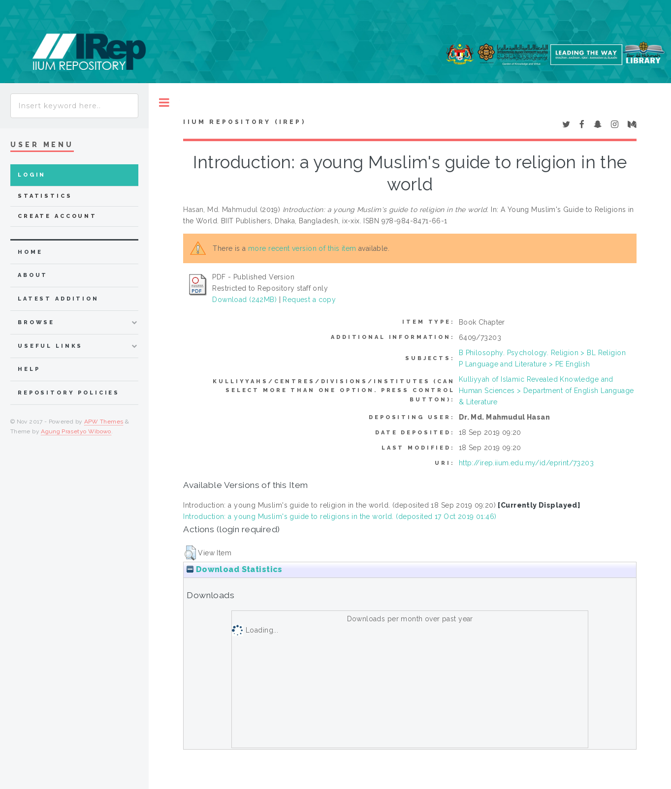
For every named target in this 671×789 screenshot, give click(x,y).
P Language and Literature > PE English (524, 364)
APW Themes (104, 421)
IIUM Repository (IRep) (244, 122)
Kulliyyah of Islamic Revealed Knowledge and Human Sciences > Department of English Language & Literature (546, 390)
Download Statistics (234, 569)
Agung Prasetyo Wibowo (76, 431)
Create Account (57, 216)
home (30, 252)
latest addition (58, 299)
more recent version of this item (302, 248)
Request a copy (309, 299)
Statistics (45, 196)
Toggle (164, 102)
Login (32, 175)
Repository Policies (69, 393)
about (33, 275)
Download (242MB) (244, 299)
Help (29, 369)
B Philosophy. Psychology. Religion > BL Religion (542, 353)
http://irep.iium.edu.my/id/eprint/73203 (526, 463)
